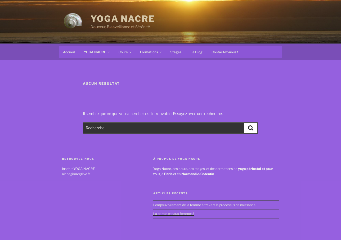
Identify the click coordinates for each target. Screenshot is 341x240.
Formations (151, 52)
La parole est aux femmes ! (173, 214)
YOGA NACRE (122, 18)
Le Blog (196, 52)
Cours (125, 52)
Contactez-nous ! (224, 52)
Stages (175, 52)
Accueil (69, 52)
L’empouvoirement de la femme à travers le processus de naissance (204, 205)
